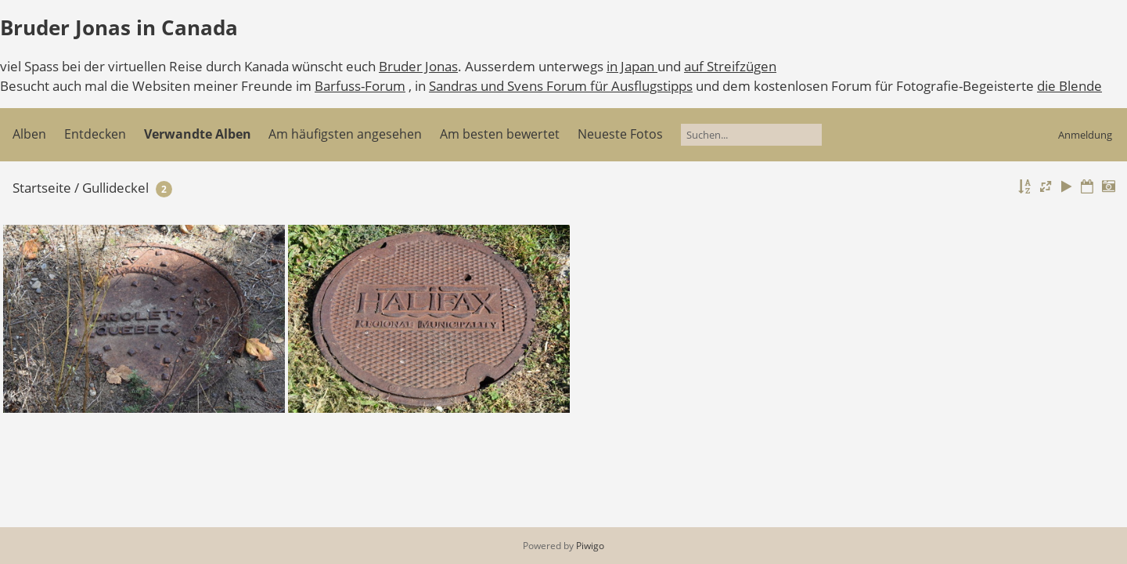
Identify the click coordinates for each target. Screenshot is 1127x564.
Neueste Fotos (620, 134)
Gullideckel (115, 188)
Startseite (42, 188)
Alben (29, 134)
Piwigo (590, 545)
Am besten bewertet (500, 134)
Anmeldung (1085, 135)
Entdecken (95, 134)
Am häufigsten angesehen (345, 134)
